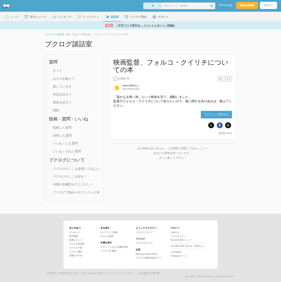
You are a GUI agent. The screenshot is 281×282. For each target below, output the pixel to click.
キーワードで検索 (109, 232)
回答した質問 (62, 135)
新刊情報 (73, 236)
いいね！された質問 (67, 151)
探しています (62, 86)
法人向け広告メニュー (181, 240)
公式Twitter (176, 252)
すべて (57, 70)
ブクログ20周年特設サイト (149, 258)
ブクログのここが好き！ (70, 176)
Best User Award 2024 (146, 254)
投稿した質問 (62, 127)
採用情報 (155, 273)
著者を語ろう (62, 102)
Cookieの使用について (100, 273)
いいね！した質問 (65, 143)
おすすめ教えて (64, 78)
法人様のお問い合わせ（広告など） (188, 246)
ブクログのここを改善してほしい (76, 168)
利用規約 (51, 273)
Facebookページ (179, 256)
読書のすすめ (75, 255)
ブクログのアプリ (144, 243)
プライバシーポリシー (125, 273)
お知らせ (175, 232)
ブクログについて (144, 232)
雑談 (56, 110)
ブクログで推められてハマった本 (76, 192)
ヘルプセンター (178, 236)
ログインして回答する (216, 114)
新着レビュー (75, 240)
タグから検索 (106, 236)
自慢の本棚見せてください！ (73, 184)
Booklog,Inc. (208, 276)
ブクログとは (225, 5)
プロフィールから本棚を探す (114, 247)
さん (130, 85)
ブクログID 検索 (108, 251)
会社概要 (144, 273)
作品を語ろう (62, 94)
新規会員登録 (247, 5)
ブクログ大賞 (75, 247)
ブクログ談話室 (76, 244)
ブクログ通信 (75, 251)
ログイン (268, 5)
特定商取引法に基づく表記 (72, 273)
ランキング (74, 232)
